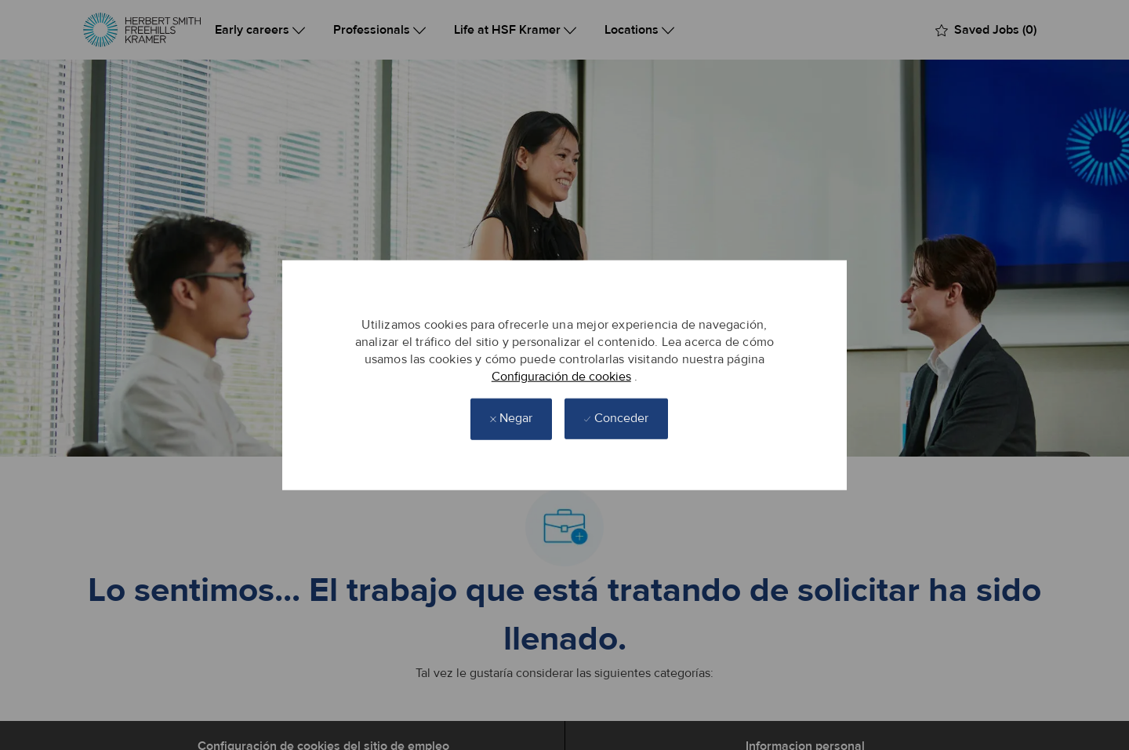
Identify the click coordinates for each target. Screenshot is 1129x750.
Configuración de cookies (561, 376)
